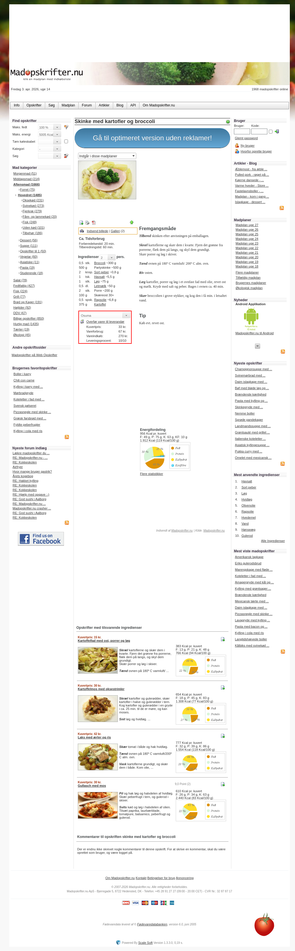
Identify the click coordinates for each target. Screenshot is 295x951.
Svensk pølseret (25, 405)
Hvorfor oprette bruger (256, 151)
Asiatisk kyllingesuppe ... (252, 445)
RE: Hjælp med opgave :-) (31, 494)
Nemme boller (245, 413)
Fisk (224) (20, 291)
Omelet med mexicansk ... (253, 457)
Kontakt (141, 878)
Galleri (115, 231)
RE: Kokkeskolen (25, 462)
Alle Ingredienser (273, 541)
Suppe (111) (29, 245)
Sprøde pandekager (249, 419)
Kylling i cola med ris (28, 431)
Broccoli (99, 263)
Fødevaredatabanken (152, 924)
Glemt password (246, 138)
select (134, 156)
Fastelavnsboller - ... (249, 191)
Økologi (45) (22, 335)
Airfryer (18, 467)
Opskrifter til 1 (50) (33, 251)
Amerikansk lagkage (249, 557)
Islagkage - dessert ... (250, 202)
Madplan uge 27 (247, 225)
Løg (97, 281)
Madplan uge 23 (247, 243)
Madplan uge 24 (247, 238)
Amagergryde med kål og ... (254, 582)
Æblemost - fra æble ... (251, 169)
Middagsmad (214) (26, 179)
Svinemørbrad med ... (250, 375)
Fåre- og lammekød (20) (40, 216)
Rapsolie (100, 299)
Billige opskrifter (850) (28, 318)
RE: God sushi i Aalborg (29, 499)
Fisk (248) (30, 222)
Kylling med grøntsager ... (253, 588)
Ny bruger (247, 145)
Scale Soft (145, 942)
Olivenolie (248, 505)
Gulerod (247, 535)
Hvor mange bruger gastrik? (32, 471)
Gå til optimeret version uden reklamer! (152, 138)
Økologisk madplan (249, 288)
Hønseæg (248, 529)
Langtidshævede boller (251, 639)
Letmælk (100, 286)
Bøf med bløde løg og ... (252, 388)
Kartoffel (100, 304)
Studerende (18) (31, 273)
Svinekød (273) (33, 205)
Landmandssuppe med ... (253, 426)
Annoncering (185, 878)
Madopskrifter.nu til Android (254, 333)
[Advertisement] (183, 188)
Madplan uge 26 (247, 229)
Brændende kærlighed (250, 394)
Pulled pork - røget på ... (252, 174)
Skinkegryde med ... (249, 407)
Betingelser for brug (161, 878)
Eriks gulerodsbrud (248, 563)
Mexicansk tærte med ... (251, 601)
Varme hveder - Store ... (252, 185)
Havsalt (99, 276)
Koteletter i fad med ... (29, 399)
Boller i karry (22, 374)
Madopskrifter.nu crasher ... (32, 508)
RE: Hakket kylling (25, 480)
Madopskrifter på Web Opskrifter (34, 355)
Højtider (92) (22, 307)
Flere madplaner (247, 272)
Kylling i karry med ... (28, 386)
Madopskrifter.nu (182, 530)
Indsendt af (174, 530)
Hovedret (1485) (30, 195)
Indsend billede (97, 231)
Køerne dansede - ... (249, 180)
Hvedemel (248, 517)
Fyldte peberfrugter (27, 424)
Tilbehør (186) (33, 233)
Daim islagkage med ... (251, 381)
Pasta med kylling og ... (251, 400)
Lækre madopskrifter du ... (31, 453)
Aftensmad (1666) (26, 184)
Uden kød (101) (34, 227)
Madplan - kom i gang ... (252, 196)
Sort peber (101, 272)
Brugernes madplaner (251, 282)
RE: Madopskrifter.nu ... (29, 503)
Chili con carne (24, 380)
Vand (245, 523)
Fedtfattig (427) (24, 285)
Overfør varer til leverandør (105, 321)
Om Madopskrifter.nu (120, 878)
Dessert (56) (29, 240)
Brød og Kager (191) (27, 302)
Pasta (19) (27, 267)
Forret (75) (27, 189)
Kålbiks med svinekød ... (252, 645)
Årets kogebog (23, 476)
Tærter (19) (21, 329)
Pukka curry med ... (248, 451)
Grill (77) (19, 296)
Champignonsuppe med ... (253, 369)
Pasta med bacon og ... (251, 626)
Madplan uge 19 (247, 261)
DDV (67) (20, 313)
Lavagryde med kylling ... (252, 620)
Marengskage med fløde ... (254, 569)
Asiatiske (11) (29, 262)
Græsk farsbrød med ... (30, 418)
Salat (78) (20, 280)
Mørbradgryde (23, 393)
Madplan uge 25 (247, 234)
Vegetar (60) (29, 256)
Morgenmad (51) (25, 173)
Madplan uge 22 (247, 248)
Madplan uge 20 (247, 257)
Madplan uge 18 (247, 266)
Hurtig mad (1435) (26, 324)
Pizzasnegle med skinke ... (32, 412)
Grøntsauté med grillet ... (252, 432)
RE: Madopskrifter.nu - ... (30, 457)
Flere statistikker (151, 474)
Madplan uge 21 (247, 252)
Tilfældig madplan (248, 277)
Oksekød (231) (33, 200)
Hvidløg (246, 499)
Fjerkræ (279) (32, 211)
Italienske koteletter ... (250, 438)
